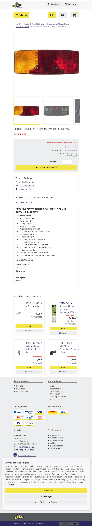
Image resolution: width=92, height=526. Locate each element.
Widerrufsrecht (56, 391)
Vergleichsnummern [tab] (25, 202)
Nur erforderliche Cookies (46, 502)
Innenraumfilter (57, 440)
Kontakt (19, 386)
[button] (52, 15)
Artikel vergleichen (25, 185)
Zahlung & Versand (58, 396)
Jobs (52, 399)
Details (29, 326)
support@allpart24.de (25, 447)
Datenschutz (55, 388)
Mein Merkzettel (23, 391)
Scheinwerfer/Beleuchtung (58, 24)
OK (46, 490)
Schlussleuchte (22, 26)
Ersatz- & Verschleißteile (34, 24)
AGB (52, 386)
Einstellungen (46, 496)
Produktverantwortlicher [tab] (41, 197)
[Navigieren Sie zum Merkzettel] (71, 4)
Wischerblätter (56, 446)
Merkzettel (29, 331)
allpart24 (17, 24)
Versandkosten (72, 150)
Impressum (55, 394)
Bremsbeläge (55, 435)
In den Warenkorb (46, 167)
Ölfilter (53, 443)
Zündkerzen (55, 448)
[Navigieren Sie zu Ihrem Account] (54, 4)
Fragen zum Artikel (25, 189)
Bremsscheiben (56, 438)
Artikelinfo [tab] (20, 197)
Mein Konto (21, 388)
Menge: (53, 162)
